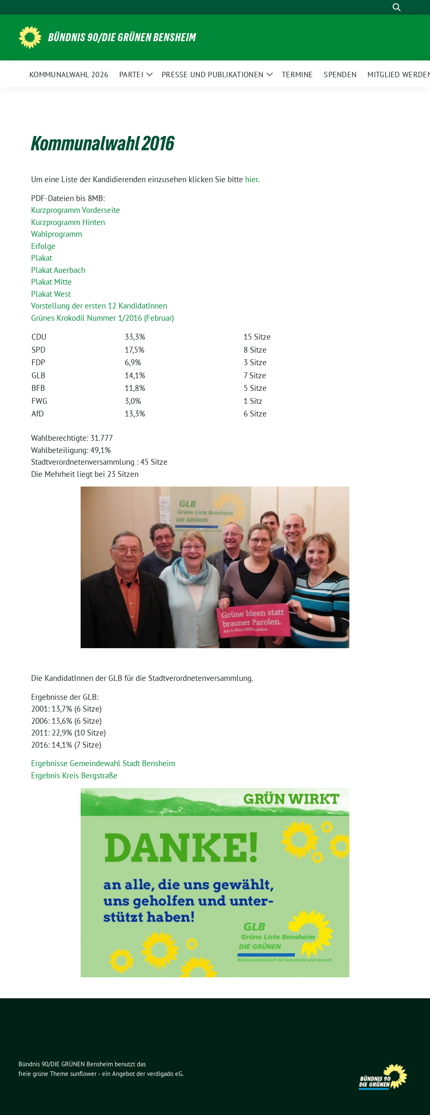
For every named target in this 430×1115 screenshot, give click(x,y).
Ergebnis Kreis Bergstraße (74, 775)
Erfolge (43, 246)
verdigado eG (164, 1074)
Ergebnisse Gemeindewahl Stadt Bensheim (103, 763)
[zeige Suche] (396, 7)
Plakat (41, 258)
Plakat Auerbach (58, 270)
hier (251, 179)
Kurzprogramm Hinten (68, 222)
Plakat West (51, 294)
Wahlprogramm (56, 234)
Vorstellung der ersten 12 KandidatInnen (99, 306)
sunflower (83, 1074)
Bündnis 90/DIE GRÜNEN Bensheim (122, 37)
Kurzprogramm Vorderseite (75, 210)
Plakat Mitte (51, 282)
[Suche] (384, 7)
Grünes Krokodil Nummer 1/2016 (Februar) (102, 318)
